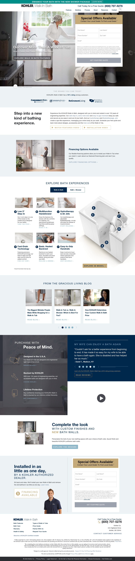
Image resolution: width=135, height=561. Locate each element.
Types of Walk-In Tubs (40, 523)
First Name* (81, 30)
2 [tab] (66, 327)
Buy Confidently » (31, 398)
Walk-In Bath (58, 190)
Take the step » (24, 224)
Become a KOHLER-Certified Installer (26, 535)
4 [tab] (72, 327)
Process (87, 9)
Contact (114, 9)
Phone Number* (82, 35)
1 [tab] (63, 327)
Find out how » (24, 261)
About (95, 9)
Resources (104, 9)
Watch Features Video (67, 128)
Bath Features (18, 523)
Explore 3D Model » (95, 266)
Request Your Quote (39, 531)
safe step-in (73, 116)
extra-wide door (83, 116)
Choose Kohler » (30, 382)
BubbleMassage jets (110, 118)
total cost (86, 123)
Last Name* (103, 30)
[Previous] (59, 327)
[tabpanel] (39, 306)
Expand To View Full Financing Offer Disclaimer (88, 551)
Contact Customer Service (108, 533)
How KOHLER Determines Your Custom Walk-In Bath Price (96, 312)
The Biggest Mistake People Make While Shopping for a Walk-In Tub (38, 312)
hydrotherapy (94, 118)
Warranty (17, 529)
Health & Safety (19, 531)
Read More (118, 541)
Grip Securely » (66, 261)
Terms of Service (85, 554)
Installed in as (37, 471)
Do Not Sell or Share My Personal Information (73, 559)
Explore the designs (65, 447)
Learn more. (45, 485)
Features (70, 9)
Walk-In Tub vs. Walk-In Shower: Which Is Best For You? (67, 312)
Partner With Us (38, 529)
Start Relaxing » (67, 226)
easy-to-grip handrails (100, 116)
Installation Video (97, 128)
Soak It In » (43, 227)
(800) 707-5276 (99, 6)
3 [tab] (69, 327)
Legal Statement (52, 559)
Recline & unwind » (47, 261)
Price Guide (36, 526)
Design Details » (30, 365)
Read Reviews (83, 375)
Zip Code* (103, 35)
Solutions (79, 9)
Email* (80, 41)
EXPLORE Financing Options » (83, 162)
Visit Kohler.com (107, 559)
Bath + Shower (75, 190)
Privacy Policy (74, 554)
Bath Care (17, 526)
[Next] (76, 327)
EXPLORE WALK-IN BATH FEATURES (32, 58)
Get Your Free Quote (99, 60)
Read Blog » (33, 320)
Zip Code (99, 479)
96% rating (71, 95)
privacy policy (115, 53)
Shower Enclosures (94, 559)
